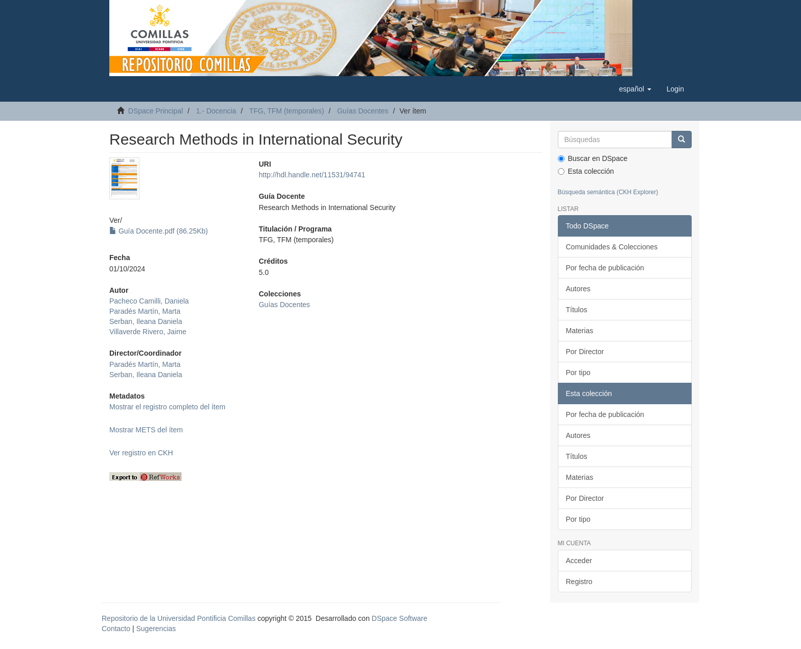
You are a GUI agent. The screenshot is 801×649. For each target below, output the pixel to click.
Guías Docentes (362, 111)
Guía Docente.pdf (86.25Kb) (158, 231)
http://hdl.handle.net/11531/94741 (311, 175)
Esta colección (586, 171)
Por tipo (578, 372)
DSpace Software (400, 618)
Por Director (585, 351)
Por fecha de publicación (605, 268)
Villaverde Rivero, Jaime (147, 332)
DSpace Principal (155, 111)
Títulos (576, 310)
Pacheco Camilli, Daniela (149, 301)
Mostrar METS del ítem (146, 430)
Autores (578, 289)
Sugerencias (156, 628)
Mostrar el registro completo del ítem (167, 407)
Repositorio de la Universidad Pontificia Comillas (178, 618)
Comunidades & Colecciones (612, 247)
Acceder (579, 561)
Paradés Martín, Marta (144, 311)
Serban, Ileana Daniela (145, 321)
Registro (579, 581)
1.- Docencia (216, 111)
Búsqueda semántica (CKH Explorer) (608, 192)
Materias (580, 331)
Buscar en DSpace (593, 158)
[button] (635, 89)
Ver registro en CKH (141, 453)
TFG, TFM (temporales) (286, 111)
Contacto (116, 628)
